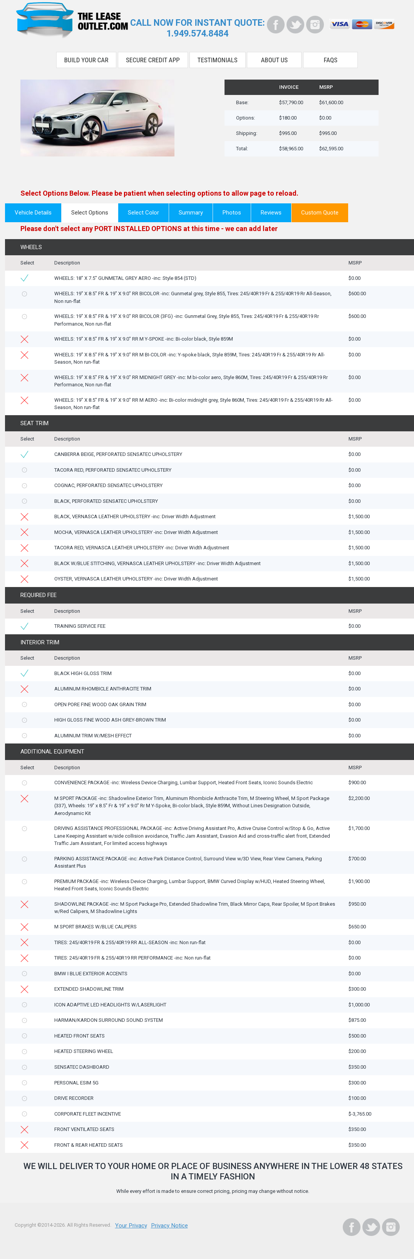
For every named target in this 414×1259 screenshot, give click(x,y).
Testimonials (218, 57)
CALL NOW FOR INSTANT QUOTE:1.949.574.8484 (197, 27)
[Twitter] (295, 24)
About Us (274, 57)
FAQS (331, 57)
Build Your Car (86, 57)
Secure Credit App (153, 57)
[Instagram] (315, 24)
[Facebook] (276, 24)
